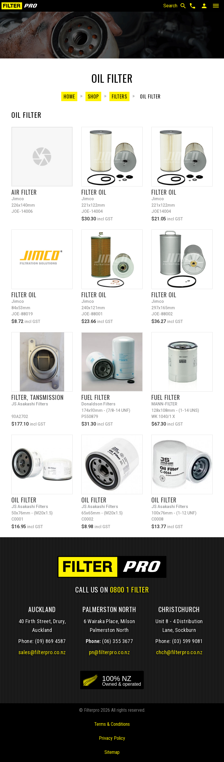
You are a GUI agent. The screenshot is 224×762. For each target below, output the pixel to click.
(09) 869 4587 (50, 641)
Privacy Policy (112, 738)
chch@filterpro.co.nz (179, 652)
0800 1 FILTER (129, 589)
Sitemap (112, 752)
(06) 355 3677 (117, 641)
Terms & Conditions (112, 724)
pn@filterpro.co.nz (109, 652)
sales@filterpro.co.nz (42, 652)
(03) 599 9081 (187, 641)
